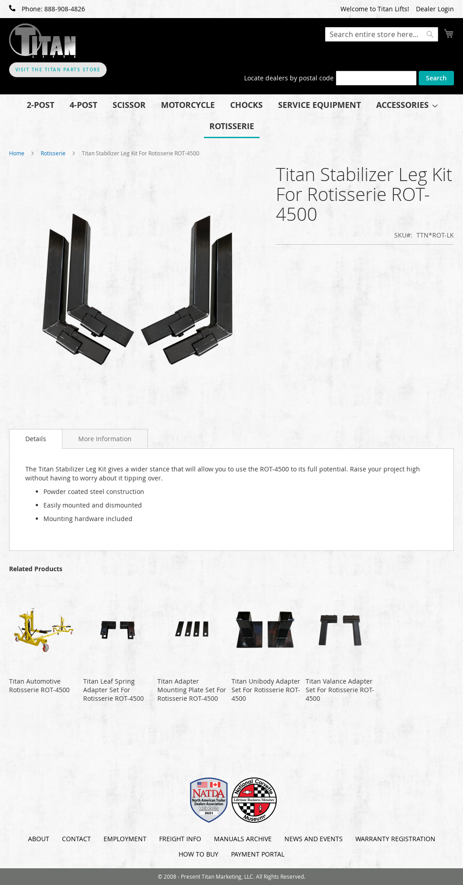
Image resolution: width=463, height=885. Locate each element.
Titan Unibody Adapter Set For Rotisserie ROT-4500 (266, 690)
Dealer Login (435, 9)
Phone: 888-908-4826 (47, 9)
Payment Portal (257, 854)
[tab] (35, 439)
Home (16, 153)
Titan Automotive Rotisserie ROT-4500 (39, 685)
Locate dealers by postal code (289, 78)
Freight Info (180, 838)
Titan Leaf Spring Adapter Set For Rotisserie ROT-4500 (113, 690)
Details (35, 438)
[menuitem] (40, 105)
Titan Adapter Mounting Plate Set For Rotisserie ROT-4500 (191, 690)
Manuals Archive (243, 838)
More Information (105, 438)
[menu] (231, 116)
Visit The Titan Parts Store (58, 70)
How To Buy (198, 854)
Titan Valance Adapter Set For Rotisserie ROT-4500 (340, 690)
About (38, 838)
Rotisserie (53, 153)
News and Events (313, 838)
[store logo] (43, 40)
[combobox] (381, 34)
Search (436, 78)
